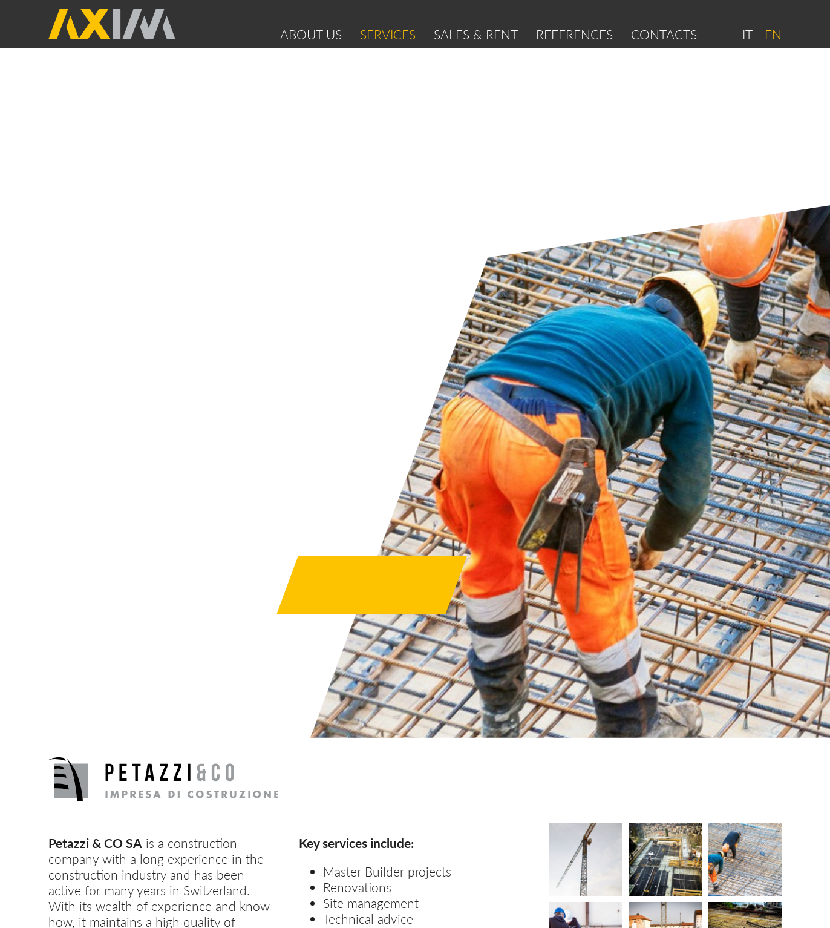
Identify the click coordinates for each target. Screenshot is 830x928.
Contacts (664, 34)
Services (388, 34)
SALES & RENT (476, 34)
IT (747, 34)
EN (773, 34)
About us (311, 34)
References (574, 34)
